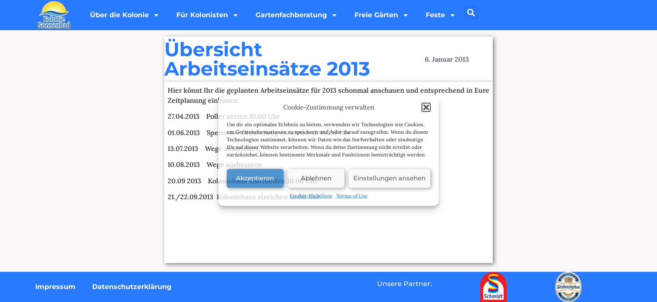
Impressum (55, 287)
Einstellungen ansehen (389, 178)
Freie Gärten (381, 15)
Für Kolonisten (207, 15)
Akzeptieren (255, 178)
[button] (426, 107)
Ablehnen (316, 178)
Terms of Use (351, 195)
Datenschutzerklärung (131, 287)
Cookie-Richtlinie (311, 195)
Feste (441, 15)
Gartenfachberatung (297, 15)
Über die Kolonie (125, 15)
